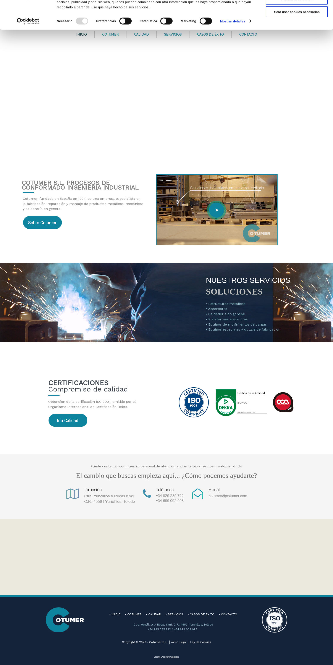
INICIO (116, 614)
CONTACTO (229, 614)
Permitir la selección (297, 23)
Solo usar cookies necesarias (297, 36)
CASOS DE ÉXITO (202, 614)
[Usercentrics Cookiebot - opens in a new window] (28, 45)
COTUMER (134, 614)
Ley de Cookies (200, 642)
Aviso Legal (179, 642)
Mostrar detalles (232, 45)
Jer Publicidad (172, 657)
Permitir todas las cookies (297, 11)
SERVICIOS (175, 614)
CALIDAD (154, 614)
